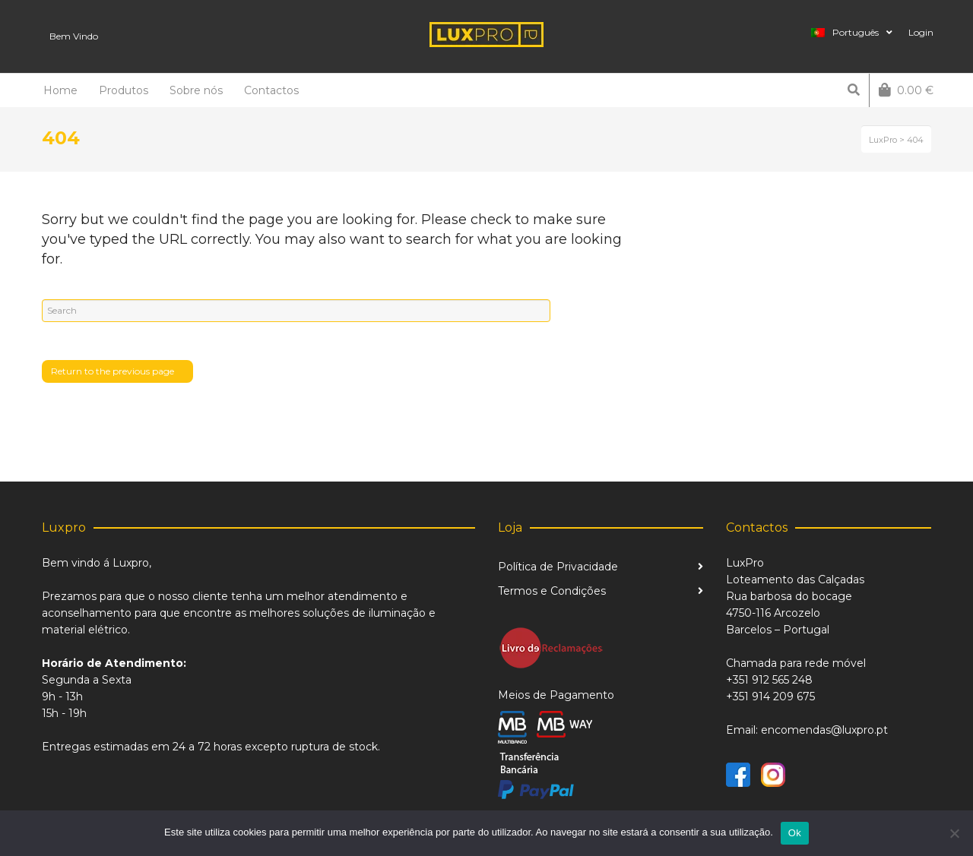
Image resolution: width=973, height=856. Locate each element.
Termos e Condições (552, 591)
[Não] (954, 833)
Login (920, 32)
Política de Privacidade (558, 566)
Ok (794, 833)
